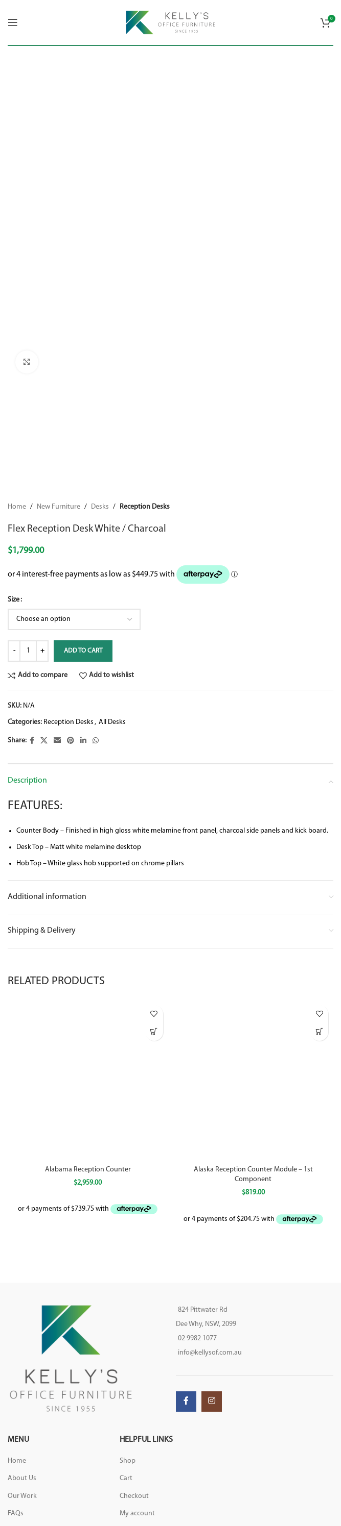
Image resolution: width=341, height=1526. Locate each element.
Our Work (22, 1496)
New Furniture (58, 507)
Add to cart (83, 650)
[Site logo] (170, 22)
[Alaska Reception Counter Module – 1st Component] (253, 1080)
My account (137, 1513)
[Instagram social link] (211, 1401)
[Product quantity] (28, 650)
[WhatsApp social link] (95, 740)
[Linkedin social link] (83, 740)
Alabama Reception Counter (88, 1169)
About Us (22, 1478)
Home (17, 507)
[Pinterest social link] (70, 740)
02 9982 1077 (197, 1338)
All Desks (112, 722)
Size (13, 600)
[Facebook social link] (32, 740)
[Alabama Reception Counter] (88, 1080)
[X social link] (44, 740)
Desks (100, 507)
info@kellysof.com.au (210, 1353)
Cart (126, 1478)
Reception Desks (145, 507)
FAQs (16, 1513)
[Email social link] (57, 740)
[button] (154, 1032)
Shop (127, 1461)
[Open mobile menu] (13, 22)
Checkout (134, 1496)
